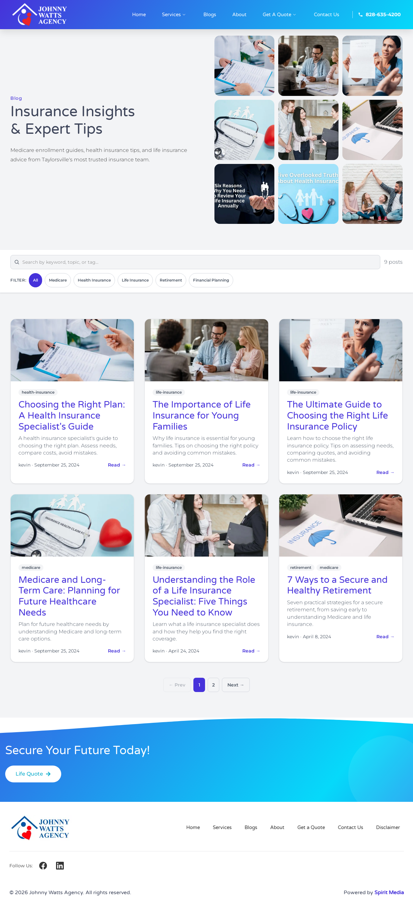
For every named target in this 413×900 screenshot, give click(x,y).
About (277, 827)
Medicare (58, 280)
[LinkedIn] (59, 865)
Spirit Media (389, 892)
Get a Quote (311, 827)
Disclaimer (388, 827)
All (35, 280)
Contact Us (350, 827)
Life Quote (33, 774)
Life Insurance (135, 280)
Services (222, 827)
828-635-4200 (379, 14)
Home (193, 827)
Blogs (251, 827)
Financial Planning (211, 280)
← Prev (177, 685)
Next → (235, 685)
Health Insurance (94, 280)
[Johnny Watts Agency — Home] (51, 14)
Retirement (171, 280)
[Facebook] (43, 865)
